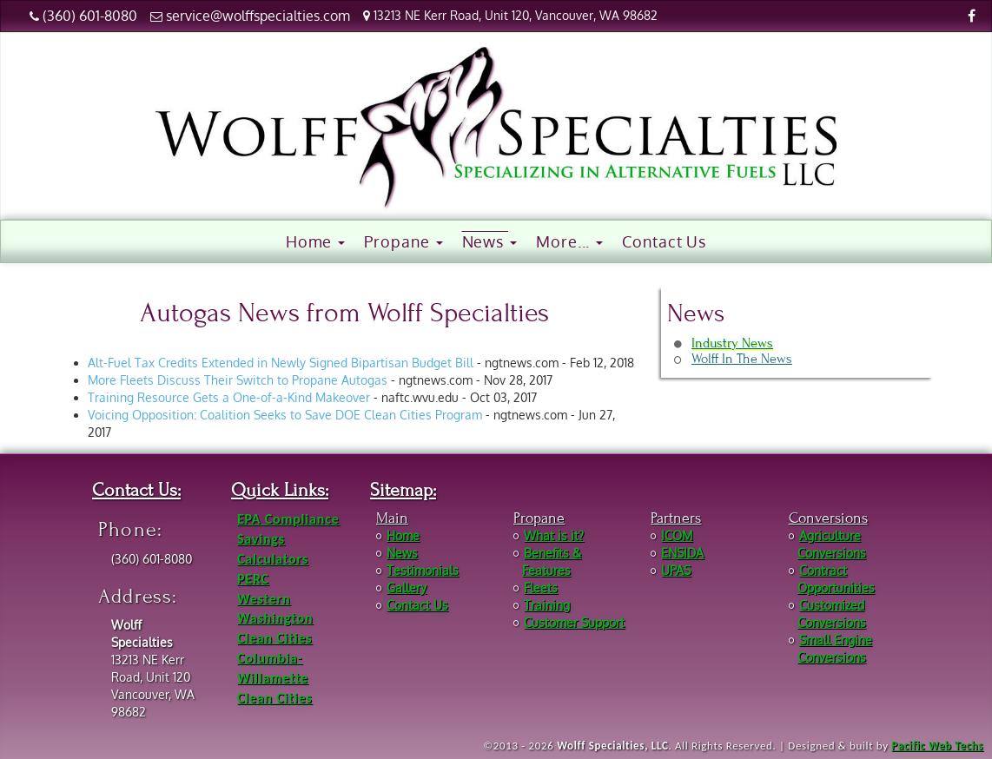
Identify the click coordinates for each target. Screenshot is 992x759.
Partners (676, 518)
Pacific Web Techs (937, 745)
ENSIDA (682, 552)
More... (569, 241)
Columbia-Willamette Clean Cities (274, 678)
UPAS (676, 570)
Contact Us (664, 241)
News (490, 241)
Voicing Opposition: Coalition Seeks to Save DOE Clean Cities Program (285, 414)
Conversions (828, 518)
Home (316, 241)
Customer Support (574, 622)
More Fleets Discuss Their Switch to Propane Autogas (237, 380)
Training (547, 604)
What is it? (554, 535)
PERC (253, 579)
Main (392, 518)
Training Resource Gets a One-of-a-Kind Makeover (229, 397)
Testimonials (423, 570)
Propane (403, 241)
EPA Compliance (288, 519)
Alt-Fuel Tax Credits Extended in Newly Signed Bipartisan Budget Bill (280, 362)
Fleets (541, 587)
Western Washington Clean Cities (275, 619)
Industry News (732, 343)
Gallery (407, 587)
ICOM (676, 535)
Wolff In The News (741, 358)
